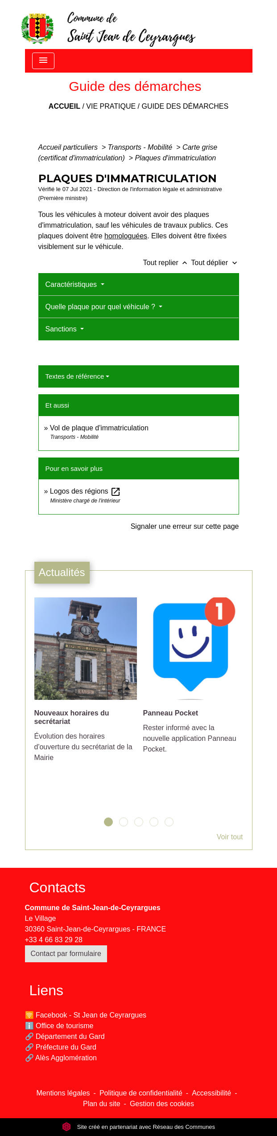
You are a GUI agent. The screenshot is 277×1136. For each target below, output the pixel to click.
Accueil (64, 106)
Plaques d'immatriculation (175, 158)
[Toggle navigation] (43, 61)
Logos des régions (85, 491)
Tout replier (167, 262)
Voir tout (230, 837)
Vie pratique (111, 106)
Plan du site (101, 1103)
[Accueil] (107, 24)
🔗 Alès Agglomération (61, 1058)
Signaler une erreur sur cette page (185, 526)
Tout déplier (215, 262)
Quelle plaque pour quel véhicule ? (101, 307)
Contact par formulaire (66, 953)
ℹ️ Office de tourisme (59, 1026)
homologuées (125, 236)
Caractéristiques (72, 284)
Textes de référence (74, 376)
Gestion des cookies (162, 1103)
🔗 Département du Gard (65, 1036)
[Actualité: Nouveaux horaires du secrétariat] (84, 684)
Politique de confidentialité (140, 1093)
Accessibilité (211, 1093)
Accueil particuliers (69, 147)
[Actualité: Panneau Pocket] (193, 680)
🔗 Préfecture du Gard (61, 1047)
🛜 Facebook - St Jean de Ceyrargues (86, 1015)
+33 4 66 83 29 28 (54, 940)
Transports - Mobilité (141, 147)
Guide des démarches (184, 106)
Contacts (57, 887)
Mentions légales (63, 1093)
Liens (46, 990)
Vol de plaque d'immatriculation (99, 428)
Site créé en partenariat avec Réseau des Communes (138, 1127)
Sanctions (62, 329)
